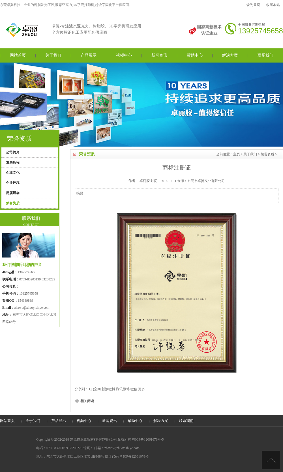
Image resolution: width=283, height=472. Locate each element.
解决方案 (230, 55)
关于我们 (53, 55)
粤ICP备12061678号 (134, 456)
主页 (236, 154)
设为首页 (253, 5)
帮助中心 (195, 55)
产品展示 (89, 55)
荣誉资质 (267, 154)
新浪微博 (108, 389)
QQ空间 (95, 389)
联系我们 (265, 55)
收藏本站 (273, 5)
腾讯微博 (123, 389)
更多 (141, 389)
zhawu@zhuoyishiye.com (32, 308)
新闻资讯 (159, 55)
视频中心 (124, 55)
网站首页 (18, 55)
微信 (133, 389)
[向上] (271, 460)
